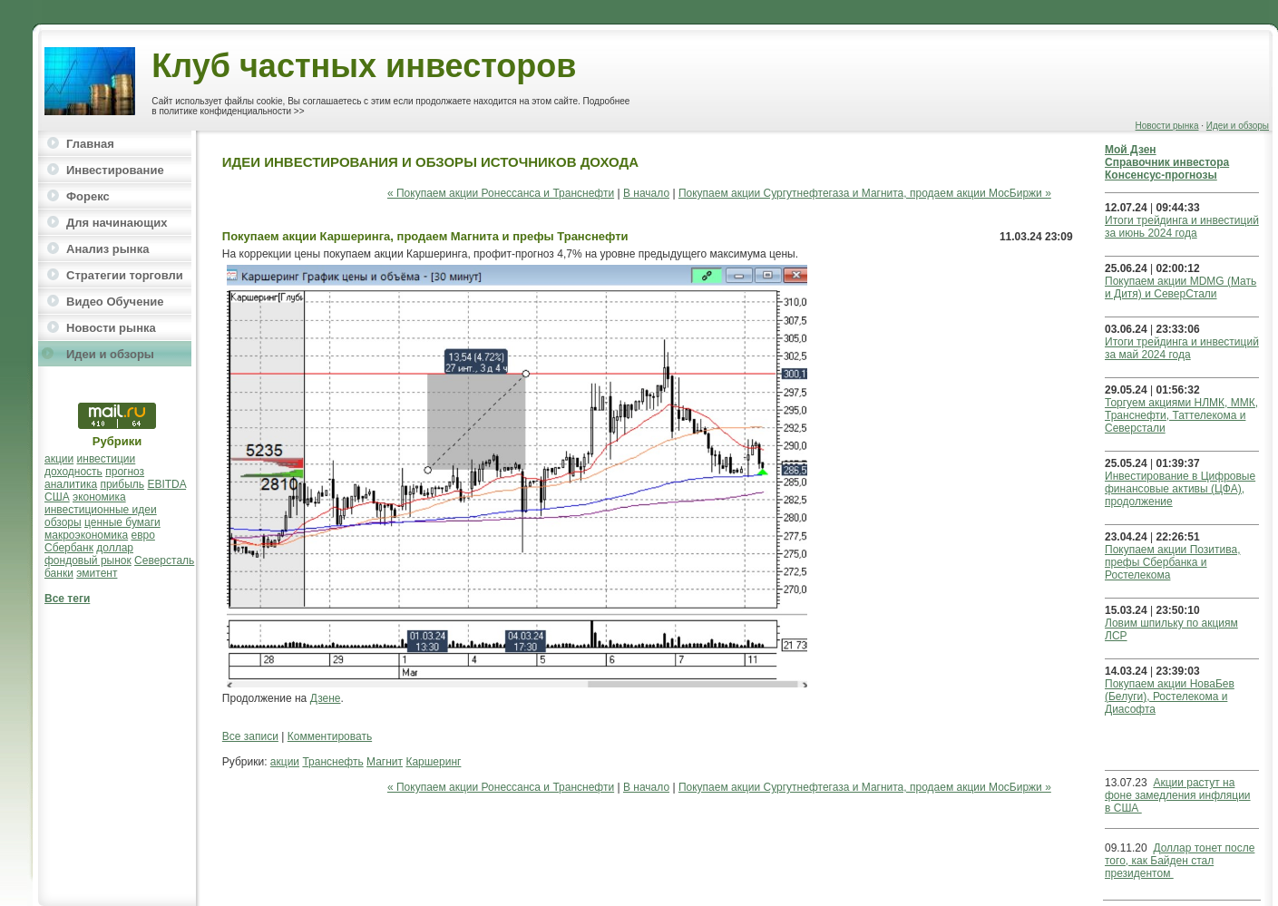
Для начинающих (116, 222)
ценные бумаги (122, 522)
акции (58, 459)
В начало (646, 193)
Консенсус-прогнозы (1161, 175)
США (57, 497)
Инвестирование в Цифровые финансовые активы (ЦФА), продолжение (1180, 489)
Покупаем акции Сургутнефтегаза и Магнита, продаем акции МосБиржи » (864, 193)
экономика (99, 497)
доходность (73, 471)
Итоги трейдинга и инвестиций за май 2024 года (1182, 348)
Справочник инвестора (1167, 162)
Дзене (325, 698)
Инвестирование (115, 170)
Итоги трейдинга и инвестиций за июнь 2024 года (1182, 226)
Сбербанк (68, 547)
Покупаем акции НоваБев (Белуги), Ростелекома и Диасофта (1169, 696)
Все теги (67, 598)
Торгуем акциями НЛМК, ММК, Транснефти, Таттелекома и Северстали (1181, 415)
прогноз (124, 471)
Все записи (250, 736)
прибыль (122, 484)
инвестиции (106, 459)
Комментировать (330, 736)
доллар (114, 547)
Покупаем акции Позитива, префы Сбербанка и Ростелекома (1172, 562)
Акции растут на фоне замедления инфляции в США (1178, 795)
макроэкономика (86, 535)
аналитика (70, 484)
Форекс (88, 196)
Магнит (384, 761)
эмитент (96, 573)
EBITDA (166, 484)
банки (58, 573)
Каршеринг (433, 761)
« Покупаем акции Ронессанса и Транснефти (500, 193)
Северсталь (164, 560)
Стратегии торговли (124, 275)
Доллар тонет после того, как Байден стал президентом (1179, 861)
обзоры (63, 522)
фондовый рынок (88, 560)
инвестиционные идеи (100, 509)
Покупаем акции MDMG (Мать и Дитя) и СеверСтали (1180, 287)
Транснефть (332, 761)
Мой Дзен (1130, 149)
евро (143, 535)
